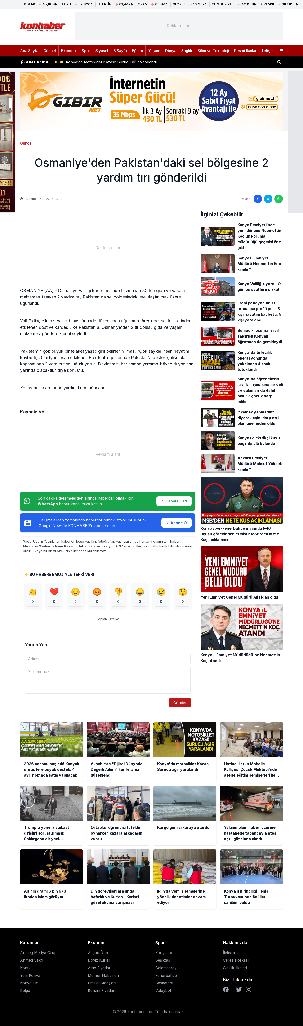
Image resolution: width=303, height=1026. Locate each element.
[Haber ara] (279, 62)
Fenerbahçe (166, 975)
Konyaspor (165, 952)
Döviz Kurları (99, 960)
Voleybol (163, 990)
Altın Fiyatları (99, 968)
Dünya (170, 50)
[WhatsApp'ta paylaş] (278, 199)
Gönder (180, 703)
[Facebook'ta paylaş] (258, 199)
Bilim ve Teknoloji (213, 50)
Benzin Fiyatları (102, 990)
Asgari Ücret (99, 952)
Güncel (49, 50)
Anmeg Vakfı (31, 960)
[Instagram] (248, 990)
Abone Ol (176, 522)
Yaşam (154, 50)
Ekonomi (69, 50)
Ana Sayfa (29, 50)
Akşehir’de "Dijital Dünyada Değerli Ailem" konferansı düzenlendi (118, 59)
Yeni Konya (30, 975)
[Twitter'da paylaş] (268, 199)
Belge (25, 990)
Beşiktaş (162, 960)
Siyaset (101, 50)
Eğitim (137, 50)
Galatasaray (166, 968)
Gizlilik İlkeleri (235, 968)
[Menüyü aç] (281, 50)
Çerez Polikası (236, 960)
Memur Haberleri (103, 975)
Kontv (25, 968)
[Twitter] (239, 990)
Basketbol (164, 983)
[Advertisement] (179, 26)
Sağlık (186, 50)
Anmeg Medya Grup (38, 952)
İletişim (268, 50)
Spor (86, 50)
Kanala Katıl (174, 501)
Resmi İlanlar (245, 50)
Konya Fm (29, 983)
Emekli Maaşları (102, 983)
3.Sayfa (120, 50)
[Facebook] (226, 990)
